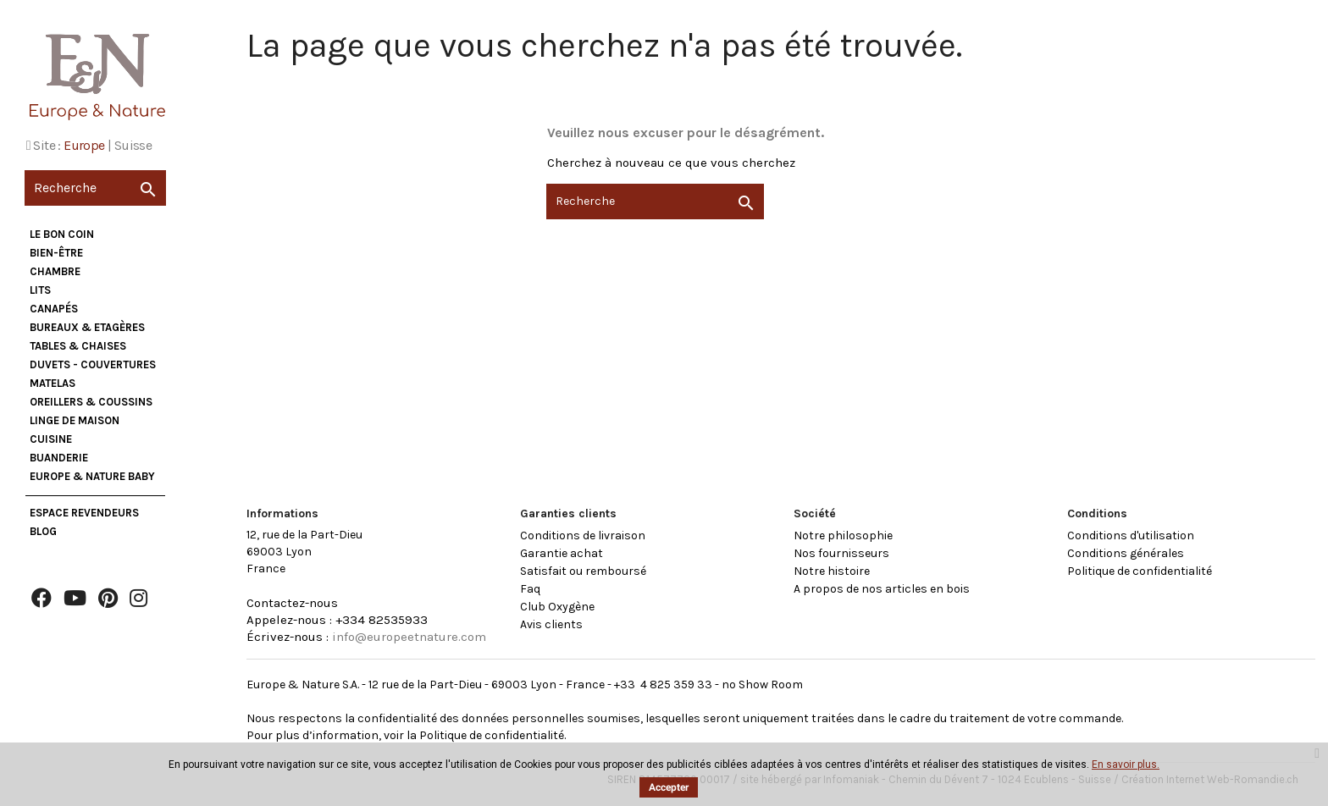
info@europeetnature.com (409, 636)
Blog (43, 531)
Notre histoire (832, 571)
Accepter (669, 787)
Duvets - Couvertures (93, 364)
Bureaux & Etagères (87, 327)
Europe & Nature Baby (92, 476)
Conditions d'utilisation (1130, 535)
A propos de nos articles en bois (882, 589)
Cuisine (51, 439)
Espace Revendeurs (84, 512)
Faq (530, 589)
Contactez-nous (292, 602)
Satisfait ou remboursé (583, 571)
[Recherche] (95, 188)
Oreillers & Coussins (91, 401)
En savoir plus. (1125, 764)
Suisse (133, 145)
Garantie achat (561, 553)
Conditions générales (1125, 553)
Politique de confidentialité (1139, 571)
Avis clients (551, 624)
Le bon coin (62, 234)
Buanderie (59, 457)
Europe (84, 145)
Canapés (54, 308)
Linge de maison (74, 420)
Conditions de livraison (582, 535)
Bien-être (56, 252)
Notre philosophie (843, 535)
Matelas (52, 383)
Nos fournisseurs (841, 553)
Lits (40, 290)
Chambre (55, 271)
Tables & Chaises (78, 346)
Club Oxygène (557, 606)
